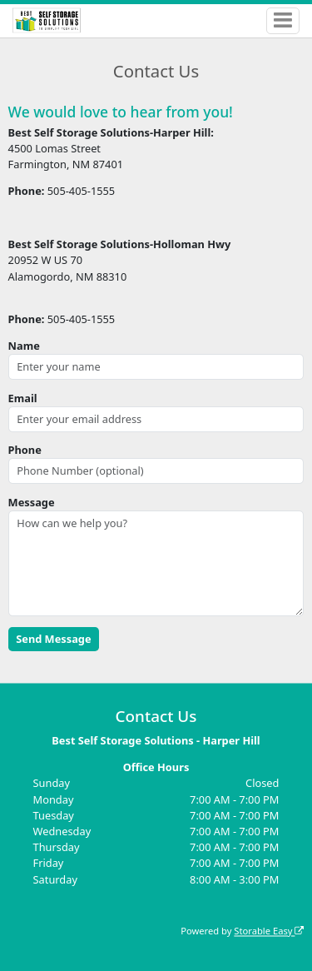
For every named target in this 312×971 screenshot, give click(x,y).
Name (24, 345)
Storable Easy (269, 930)
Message (31, 502)
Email (22, 398)
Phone (25, 449)
